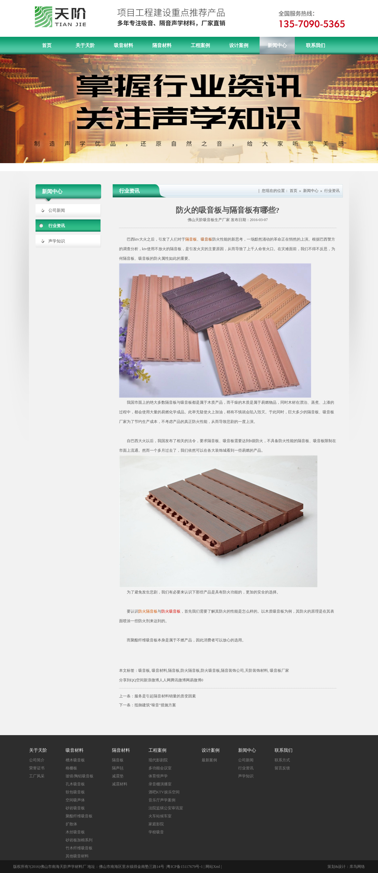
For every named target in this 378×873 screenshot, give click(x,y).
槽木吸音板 (75, 760)
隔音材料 (162, 45)
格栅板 (71, 768)
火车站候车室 (160, 816)
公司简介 (36, 760)
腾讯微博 (178, 680)
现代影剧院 (158, 760)
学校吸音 (156, 832)
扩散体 (71, 824)
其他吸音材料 (77, 856)
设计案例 (238, 45)
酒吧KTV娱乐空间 (164, 792)
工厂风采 (36, 776)
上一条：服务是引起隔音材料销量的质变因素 (157, 696)
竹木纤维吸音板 (79, 848)
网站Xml (212, 866)
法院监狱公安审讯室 (166, 808)
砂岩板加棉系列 (79, 840)
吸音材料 (123, 45)
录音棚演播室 (160, 784)
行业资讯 (56, 225)
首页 (47, 45)
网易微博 (193, 680)
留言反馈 (282, 768)
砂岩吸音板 (75, 808)
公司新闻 (56, 210)
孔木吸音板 (75, 784)
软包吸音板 (75, 792)
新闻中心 (277, 45)
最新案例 (209, 760)
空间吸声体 (75, 800)
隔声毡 (118, 768)
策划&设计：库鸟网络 (346, 866)
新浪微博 (151, 680)
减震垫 (118, 776)
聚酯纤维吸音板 (79, 816)
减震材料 (119, 784)
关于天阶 (85, 45)
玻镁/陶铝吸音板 (79, 776)
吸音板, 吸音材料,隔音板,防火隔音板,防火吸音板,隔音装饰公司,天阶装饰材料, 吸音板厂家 (213, 670)
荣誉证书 (36, 768)
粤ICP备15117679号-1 (185, 866)
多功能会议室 (160, 768)
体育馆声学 (158, 776)
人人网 (165, 680)
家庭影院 (156, 824)
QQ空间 (137, 680)
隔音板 (118, 760)
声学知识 (56, 241)
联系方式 (282, 760)
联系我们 (315, 45)
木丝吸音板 (75, 832)
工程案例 (200, 45)
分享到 (125, 680)
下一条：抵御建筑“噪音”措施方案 (147, 705)
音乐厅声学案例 (162, 800)
